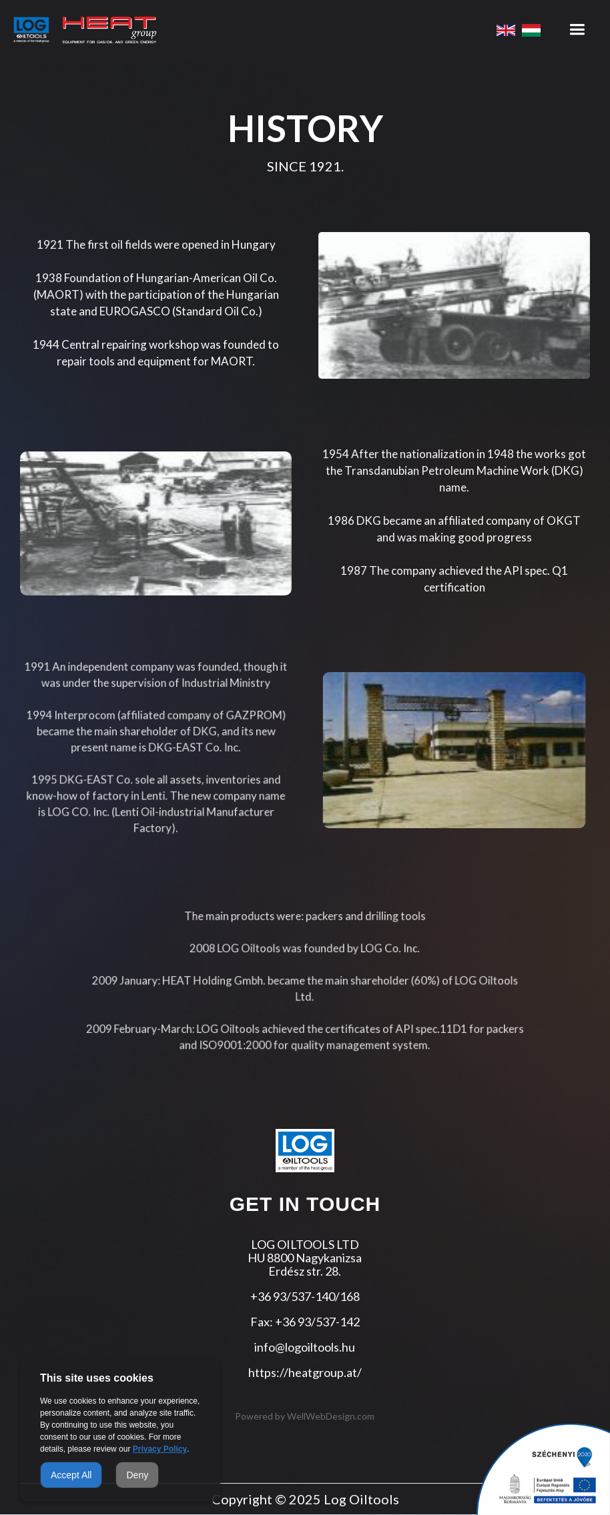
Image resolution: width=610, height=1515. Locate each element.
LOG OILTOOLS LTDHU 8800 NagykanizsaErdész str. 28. (305, 1258)
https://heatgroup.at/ (305, 1372)
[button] (577, 29)
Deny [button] (137, 1475)
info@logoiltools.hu (304, 1347)
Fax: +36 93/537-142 (305, 1321)
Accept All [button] (71, 1475)
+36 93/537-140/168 (305, 1296)
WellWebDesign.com (330, 1416)
